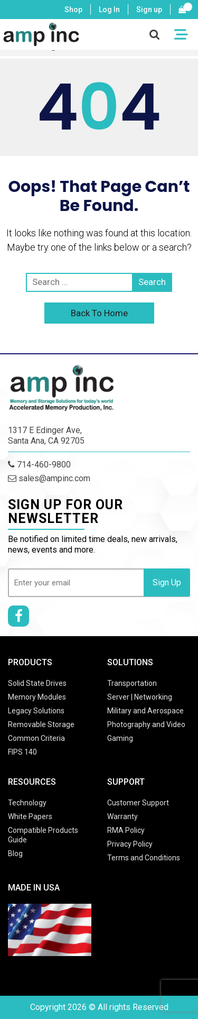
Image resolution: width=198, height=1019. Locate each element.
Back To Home (99, 313)
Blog (15, 853)
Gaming (120, 738)
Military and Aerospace (145, 710)
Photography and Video (146, 724)
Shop (73, 9)
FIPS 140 (22, 752)
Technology (27, 802)
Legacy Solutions (36, 710)
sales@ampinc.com (49, 478)
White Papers (30, 816)
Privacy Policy (130, 844)
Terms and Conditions (143, 857)
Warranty (122, 816)
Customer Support (138, 802)
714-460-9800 (39, 465)
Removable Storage (41, 724)
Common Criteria (36, 738)
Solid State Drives (37, 683)
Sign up (149, 9)
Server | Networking (139, 697)
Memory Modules (37, 697)
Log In (109, 9)
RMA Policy (126, 830)
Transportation (132, 683)
